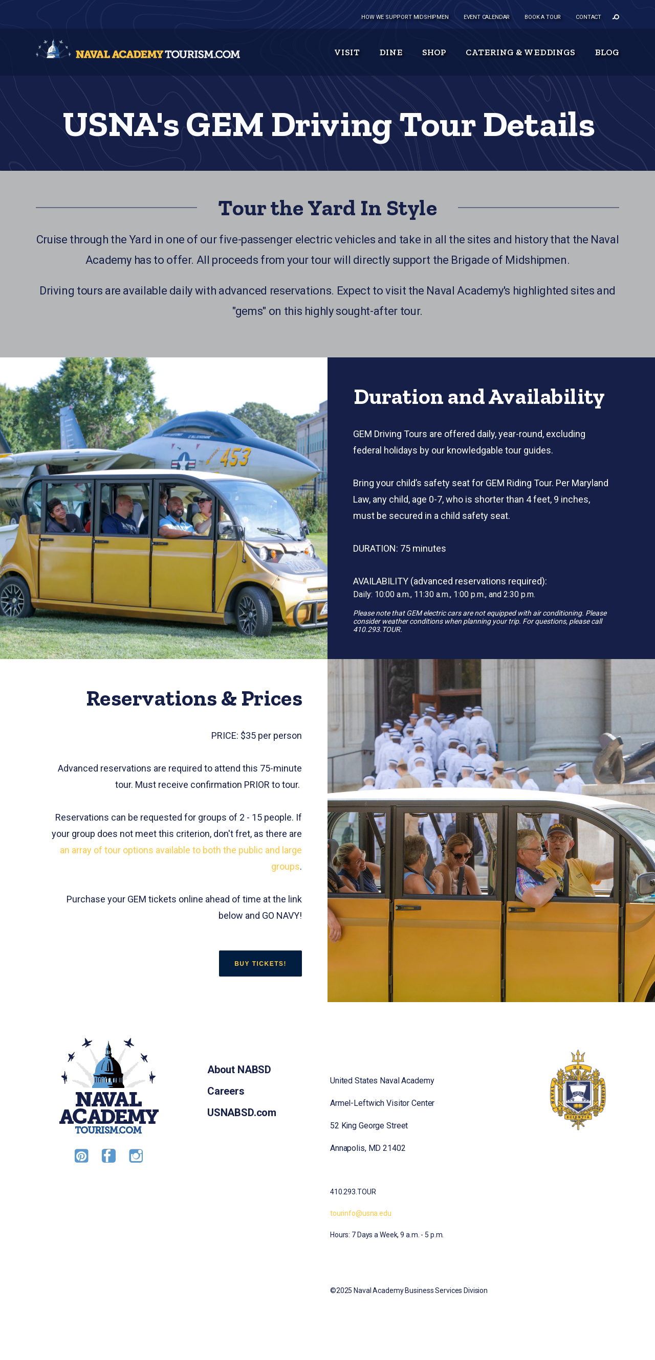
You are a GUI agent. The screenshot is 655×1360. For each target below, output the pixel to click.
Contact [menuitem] (588, 17)
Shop (434, 52)
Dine (391, 52)
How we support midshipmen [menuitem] (405, 17)
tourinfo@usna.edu (360, 1213)
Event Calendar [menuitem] (487, 17)
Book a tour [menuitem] (543, 17)
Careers (226, 1091)
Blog (607, 52)
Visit (347, 52)
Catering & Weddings (520, 52)
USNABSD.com (241, 1112)
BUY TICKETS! (260, 963)
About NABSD (239, 1069)
